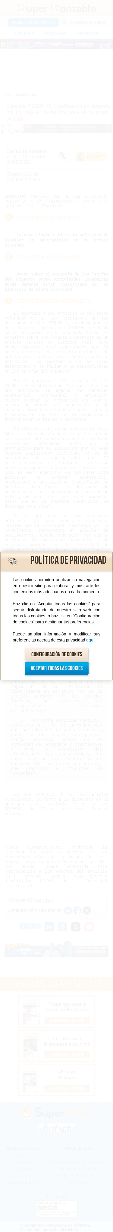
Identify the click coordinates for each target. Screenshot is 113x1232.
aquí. (91, 640)
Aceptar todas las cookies (57, 668)
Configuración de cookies (56, 654)
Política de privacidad (68, 560)
